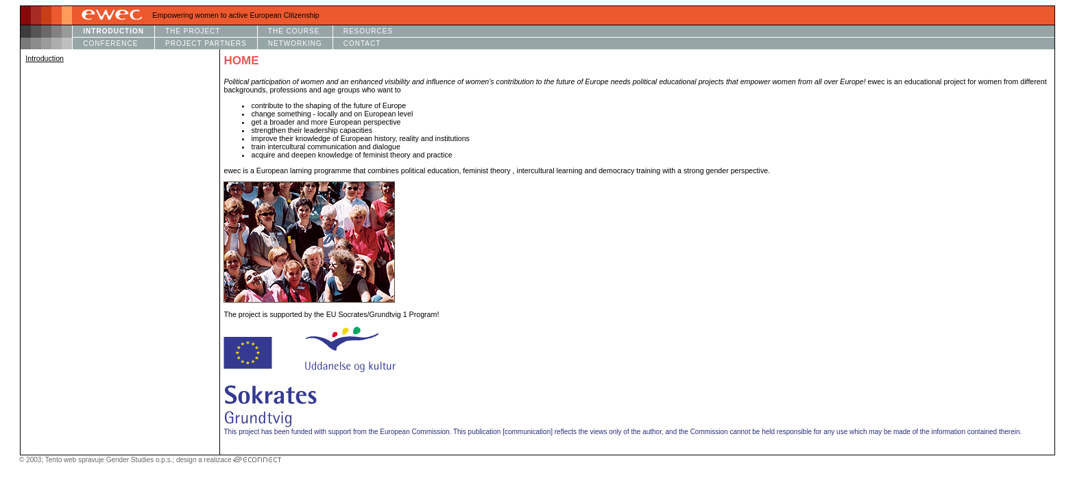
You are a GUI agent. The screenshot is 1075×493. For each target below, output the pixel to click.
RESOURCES (368, 31)
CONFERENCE (110, 43)
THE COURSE (294, 31)
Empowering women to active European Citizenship (235, 15)
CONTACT (362, 43)
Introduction (44, 58)
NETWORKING (295, 43)
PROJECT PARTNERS (206, 43)
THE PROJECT (192, 31)
